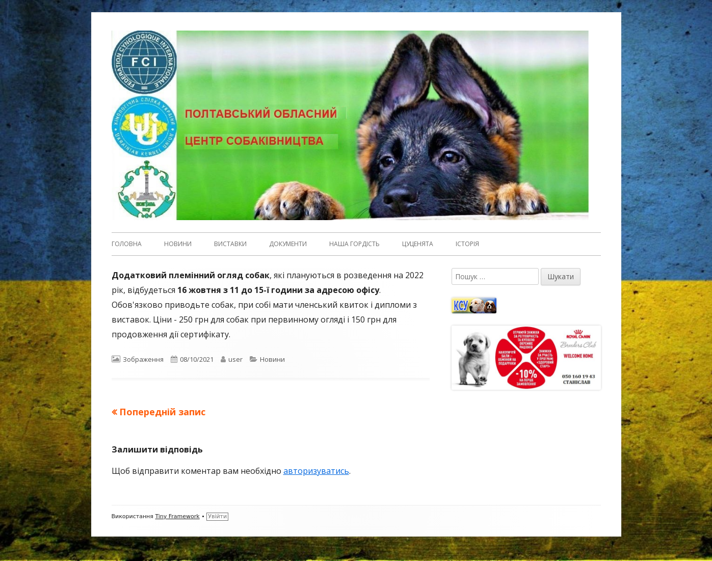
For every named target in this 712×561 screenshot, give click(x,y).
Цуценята (417, 243)
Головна (127, 243)
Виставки (230, 243)
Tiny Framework (177, 516)
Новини (178, 243)
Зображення (143, 359)
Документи (288, 243)
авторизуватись (316, 470)
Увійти (217, 516)
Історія (467, 243)
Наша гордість (354, 243)
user (235, 359)
